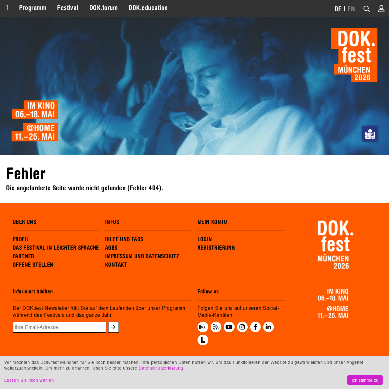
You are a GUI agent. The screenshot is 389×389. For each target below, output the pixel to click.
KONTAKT (116, 265)
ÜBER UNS (24, 222)
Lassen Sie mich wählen (29, 380)
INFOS (112, 222)
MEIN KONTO (212, 222)
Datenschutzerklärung (161, 368)
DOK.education (148, 8)
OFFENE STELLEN (33, 265)
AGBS (111, 248)
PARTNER (23, 256)
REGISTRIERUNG (216, 248)
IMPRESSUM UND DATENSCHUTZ (142, 256)
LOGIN (205, 239)
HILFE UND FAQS (124, 239)
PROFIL (21, 239)
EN (351, 9)
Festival (67, 8)
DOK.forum (103, 8)
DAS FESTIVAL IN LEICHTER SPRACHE (56, 248)
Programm (32, 8)
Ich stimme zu (365, 380)
